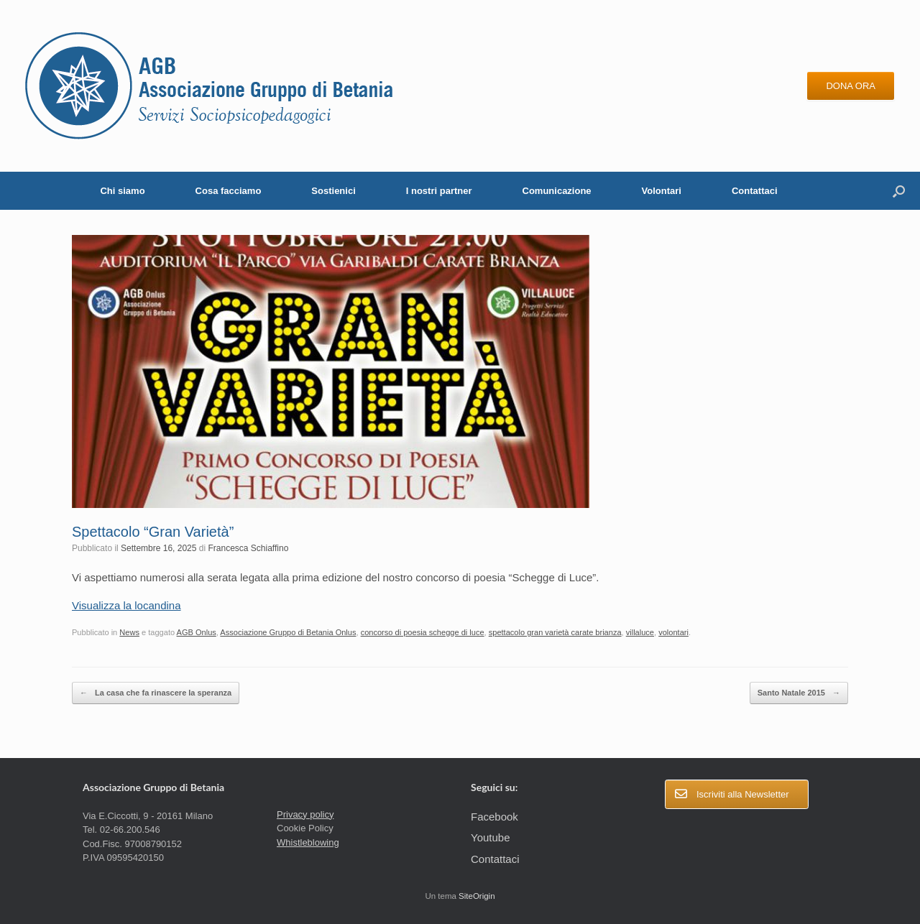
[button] (899, 191)
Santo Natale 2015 (799, 693)
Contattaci (755, 190)
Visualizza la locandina (126, 605)
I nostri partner (439, 190)
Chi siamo (122, 190)
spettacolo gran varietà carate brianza (555, 632)
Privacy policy (305, 814)
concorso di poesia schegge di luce (422, 632)
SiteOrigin (477, 896)
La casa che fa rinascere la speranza (155, 693)
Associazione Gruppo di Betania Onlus (288, 632)
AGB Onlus (196, 632)
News (129, 632)
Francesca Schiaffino (248, 548)
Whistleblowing (308, 842)
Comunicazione (557, 190)
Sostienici (333, 190)
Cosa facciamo (229, 190)
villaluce (640, 632)
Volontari (661, 190)
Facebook (494, 816)
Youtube (490, 837)
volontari (673, 632)
